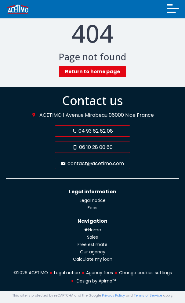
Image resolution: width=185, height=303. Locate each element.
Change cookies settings (145, 273)
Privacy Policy (113, 295)
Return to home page (92, 71)
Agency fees (99, 273)
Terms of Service (148, 295)
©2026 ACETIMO (30, 273)
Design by (95, 281)
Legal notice (67, 273)
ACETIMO (50, 115)
